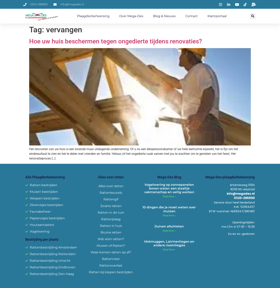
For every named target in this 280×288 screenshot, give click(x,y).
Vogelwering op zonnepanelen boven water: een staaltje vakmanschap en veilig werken (169, 188)
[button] (253, 16)
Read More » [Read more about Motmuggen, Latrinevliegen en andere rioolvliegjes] (169, 249)
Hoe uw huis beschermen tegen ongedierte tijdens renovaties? (115, 41)
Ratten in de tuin (111, 212)
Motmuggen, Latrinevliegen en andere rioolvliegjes (169, 243)
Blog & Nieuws (164, 16)
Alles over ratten (110, 186)
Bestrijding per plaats (42, 239)
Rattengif (110, 199)
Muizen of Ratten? (111, 245)
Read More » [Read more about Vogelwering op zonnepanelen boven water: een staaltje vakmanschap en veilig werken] (169, 196)
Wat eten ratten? (111, 239)
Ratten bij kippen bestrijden (111, 272)
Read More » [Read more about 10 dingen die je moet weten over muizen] (169, 215)
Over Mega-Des (131, 16)
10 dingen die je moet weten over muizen (169, 209)
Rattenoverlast (110, 265)
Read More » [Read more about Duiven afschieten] (169, 230)
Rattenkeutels (111, 193)
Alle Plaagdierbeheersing (45, 177)
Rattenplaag (111, 219)
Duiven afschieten (169, 226)
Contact (191, 16)
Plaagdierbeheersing (93, 16)
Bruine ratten (111, 232)
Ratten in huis (111, 226)
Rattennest (111, 259)
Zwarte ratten (111, 206)
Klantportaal (217, 16)
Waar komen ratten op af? (111, 252)
